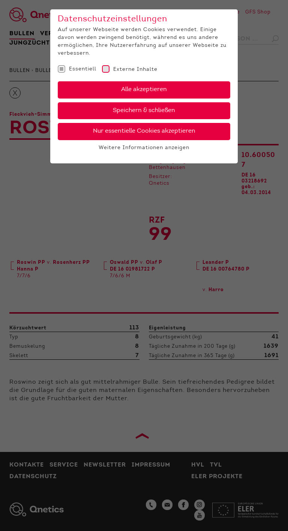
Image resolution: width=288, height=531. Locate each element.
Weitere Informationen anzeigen (144, 148)
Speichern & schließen (144, 111)
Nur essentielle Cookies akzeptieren (144, 131)
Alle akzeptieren (144, 90)
